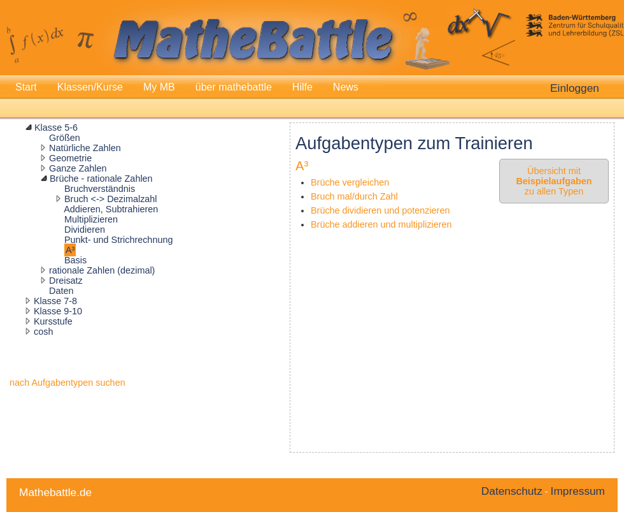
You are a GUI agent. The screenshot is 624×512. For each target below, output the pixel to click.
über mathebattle (233, 87)
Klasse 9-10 (58, 311)
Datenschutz (511, 491)
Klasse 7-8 (55, 301)
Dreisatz (66, 280)
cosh (43, 331)
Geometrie (70, 158)
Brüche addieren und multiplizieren (381, 224)
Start (26, 87)
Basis (75, 260)
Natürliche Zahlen (85, 148)
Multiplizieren (91, 219)
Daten (61, 291)
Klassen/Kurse (90, 87)
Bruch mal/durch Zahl (354, 196)
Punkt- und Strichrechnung (118, 240)
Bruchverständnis (99, 189)
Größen (64, 138)
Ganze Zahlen (77, 168)
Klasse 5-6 (56, 127)
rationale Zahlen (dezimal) (102, 270)
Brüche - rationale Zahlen (101, 178)
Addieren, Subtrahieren (111, 209)
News (345, 87)
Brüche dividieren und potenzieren (380, 210)
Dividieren (84, 229)
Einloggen (574, 88)
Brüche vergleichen (350, 182)
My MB (159, 87)
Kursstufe (53, 321)
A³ (70, 250)
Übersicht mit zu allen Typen (554, 181)
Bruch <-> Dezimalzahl (110, 199)
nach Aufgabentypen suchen (67, 382)
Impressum (578, 491)
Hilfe (302, 87)
